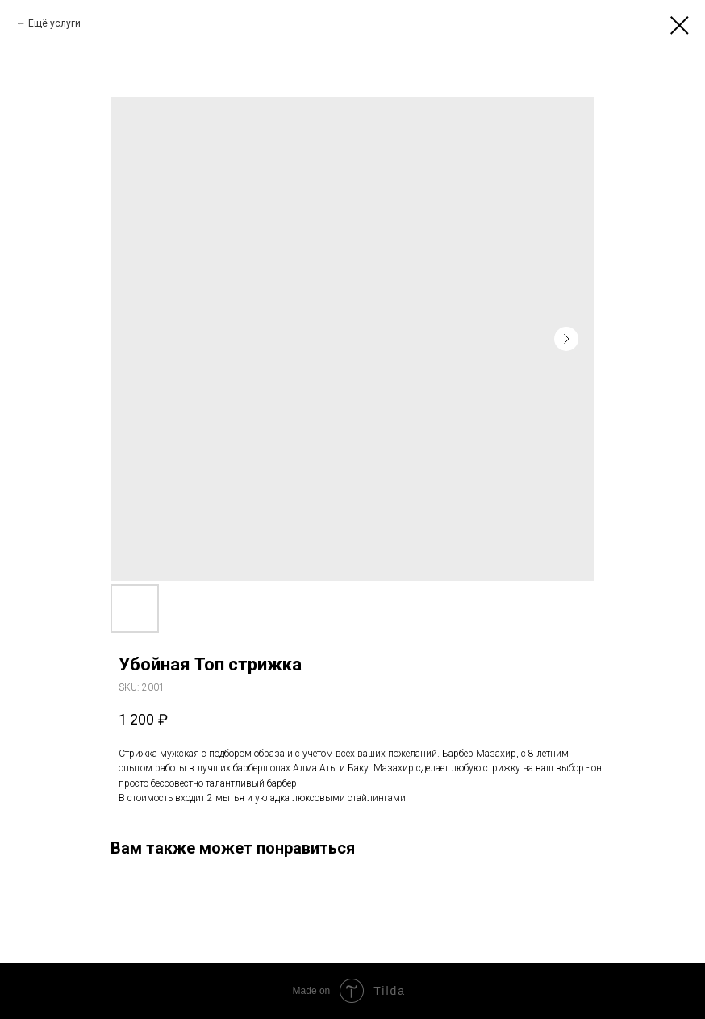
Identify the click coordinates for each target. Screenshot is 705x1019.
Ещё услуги (54, 23)
